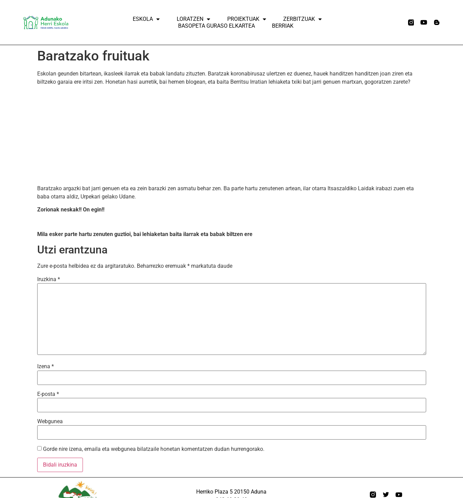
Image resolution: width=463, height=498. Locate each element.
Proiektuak (246, 19)
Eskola (146, 19)
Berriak (282, 26)
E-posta (48, 394)
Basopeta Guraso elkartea (216, 26)
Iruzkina (48, 279)
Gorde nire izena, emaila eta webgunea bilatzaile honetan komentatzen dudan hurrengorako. (153, 449)
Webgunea (50, 421)
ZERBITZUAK (302, 19)
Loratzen (193, 19)
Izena (45, 366)
